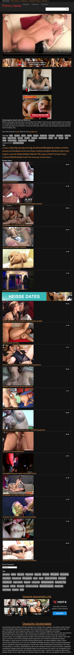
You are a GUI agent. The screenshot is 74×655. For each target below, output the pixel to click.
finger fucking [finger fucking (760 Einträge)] (36, 151)
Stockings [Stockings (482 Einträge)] (36, 157)
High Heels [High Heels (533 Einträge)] (64, 151)
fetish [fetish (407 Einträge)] (28, 151)
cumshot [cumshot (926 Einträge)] (64, 148)
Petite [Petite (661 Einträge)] (50, 154)
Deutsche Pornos (35, 1)
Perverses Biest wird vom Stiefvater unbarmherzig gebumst (22, 365)
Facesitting (59, 135)
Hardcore (34, 138)
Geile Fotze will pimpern (10, 182)
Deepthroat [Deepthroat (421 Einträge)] (6, 151)
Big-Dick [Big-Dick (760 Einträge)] (25, 148)
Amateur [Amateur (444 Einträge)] (5, 148)
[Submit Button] (67, 9)
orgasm (61, 138)
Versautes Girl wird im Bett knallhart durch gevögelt (19, 517)
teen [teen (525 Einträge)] (48, 157)
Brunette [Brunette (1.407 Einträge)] (56, 147)
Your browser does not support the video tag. (37, 35)
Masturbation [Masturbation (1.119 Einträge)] (23, 154)
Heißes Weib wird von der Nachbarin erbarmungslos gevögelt (22, 321)
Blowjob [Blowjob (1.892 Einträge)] (47, 147)
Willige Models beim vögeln (11, 269)
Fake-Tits (67, 135)
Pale (66, 138)
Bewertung (35, 4)
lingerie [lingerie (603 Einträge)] (5, 154)
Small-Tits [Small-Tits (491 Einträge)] (27, 157)
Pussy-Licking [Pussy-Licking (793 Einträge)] (32, 586)
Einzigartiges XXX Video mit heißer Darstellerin (18, 495)
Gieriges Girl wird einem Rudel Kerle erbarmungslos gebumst (22, 204)
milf (56, 138)
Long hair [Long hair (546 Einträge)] (13, 154)
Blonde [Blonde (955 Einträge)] (39, 148)
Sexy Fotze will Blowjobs (11, 291)
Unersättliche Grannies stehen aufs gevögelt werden (19, 473)
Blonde (29, 135)
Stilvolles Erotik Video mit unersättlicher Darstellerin (19, 560)
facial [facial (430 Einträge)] (23, 151)
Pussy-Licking (12, 140)
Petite (4, 140)
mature (51, 138)
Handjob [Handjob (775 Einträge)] (46, 151)
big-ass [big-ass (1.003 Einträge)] (18, 148)
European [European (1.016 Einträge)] (16, 151)
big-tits (23, 135)
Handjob (27, 138)
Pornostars (44, 4)
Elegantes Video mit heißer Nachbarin (15, 539)
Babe (11, 135)
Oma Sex (44, 1)
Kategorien (26, 4)
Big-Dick (17, 135)
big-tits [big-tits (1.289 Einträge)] (33, 148)
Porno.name (11, 6)
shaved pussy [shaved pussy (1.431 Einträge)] (16, 157)
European (52, 135)
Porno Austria (15, 1)
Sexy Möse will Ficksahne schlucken (14, 247)
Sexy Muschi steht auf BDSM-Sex (13, 451)
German (20, 138)
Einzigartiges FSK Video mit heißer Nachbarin (17, 225)
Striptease (31, 140)
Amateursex (24, 1)
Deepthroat (43, 135)
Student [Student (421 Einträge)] (43, 157)
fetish (4, 138)
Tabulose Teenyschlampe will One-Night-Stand (18, 386)
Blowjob (35, 135)
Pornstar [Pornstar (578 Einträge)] (56, 154)
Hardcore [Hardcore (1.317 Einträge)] (55, 151)
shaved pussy (22, 140)
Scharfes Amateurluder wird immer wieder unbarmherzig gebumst (24, 430)
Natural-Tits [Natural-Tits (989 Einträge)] (35, 154)
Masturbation (43, 138)
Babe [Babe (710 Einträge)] (12, 148)
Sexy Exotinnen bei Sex (10, 408)
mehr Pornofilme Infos (9, 128)
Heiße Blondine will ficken (11, 343)
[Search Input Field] (55, 9)
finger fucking (12, 138)
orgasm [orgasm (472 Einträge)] (44, 154)
